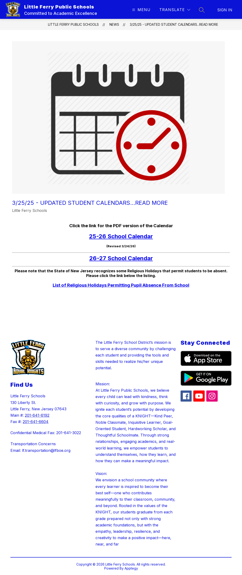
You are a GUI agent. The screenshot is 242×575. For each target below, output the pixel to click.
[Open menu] (141, 10)
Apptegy (131, 568)
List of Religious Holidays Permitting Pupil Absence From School (121, 285)
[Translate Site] (174, 10)
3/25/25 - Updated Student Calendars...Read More (174, 24)
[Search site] (202, 10)
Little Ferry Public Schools (73, 24)
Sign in (224, 10)
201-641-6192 (37, 415)
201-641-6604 (35, 421)
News (114, 24)
